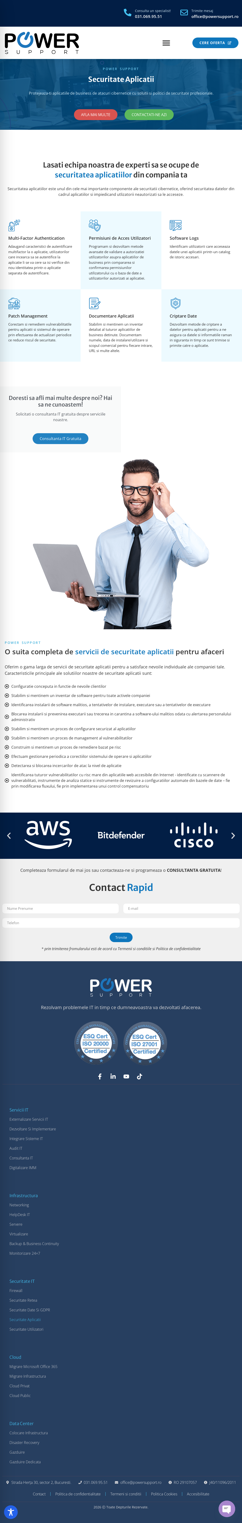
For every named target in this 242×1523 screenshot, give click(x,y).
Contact (39, 1494)
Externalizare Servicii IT (28, 1119)
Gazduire (17, 1452)
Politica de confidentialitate (178, 948)
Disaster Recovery (24, 1442)
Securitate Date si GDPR (29, 1310)
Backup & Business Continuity (34, 1243)
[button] (9, 835)
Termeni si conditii (125, 1494)
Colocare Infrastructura (28, 1433)
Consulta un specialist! (153, 10)
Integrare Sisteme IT (26, 1138)
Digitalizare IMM (22, 1167)
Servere (15, 1224)
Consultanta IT (21, 1158)
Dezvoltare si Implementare (32, 1129)
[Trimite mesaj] (184, 12)
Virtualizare (18, 1234)
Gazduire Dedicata (25, 1462)
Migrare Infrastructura (27, 1376)
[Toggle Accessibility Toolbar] (11, 1512)
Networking (19, 1205)
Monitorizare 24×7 (24, 1253)
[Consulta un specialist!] (127, 12)
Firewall (15, 1290)
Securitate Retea (23, 1300)
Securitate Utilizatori (26, 1329)
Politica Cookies (164, 1494)
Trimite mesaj (202, 10)
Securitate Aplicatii (25, 1319)
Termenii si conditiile (134, 948)
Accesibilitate (198, 1494)
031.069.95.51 (148, 16)
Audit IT (15, 1148)
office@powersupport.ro (214, 16)
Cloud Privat (19, 1386)
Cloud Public (20, 1395)
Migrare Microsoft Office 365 (33, 1366)
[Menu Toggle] (166, 43)
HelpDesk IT (19, 1214)
